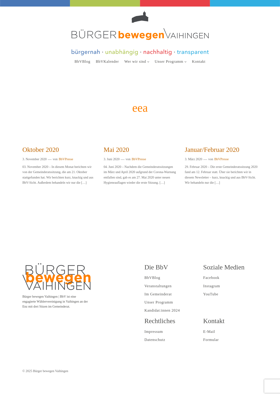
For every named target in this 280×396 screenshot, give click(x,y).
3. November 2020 (34, 159)
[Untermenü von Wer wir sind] (148, 61)
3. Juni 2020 (112, 159)
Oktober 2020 (40, 149)
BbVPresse (66, 159)
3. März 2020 (193, 159)
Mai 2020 (116, 149)
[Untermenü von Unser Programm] (185, 61)
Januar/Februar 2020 (212, 149)
